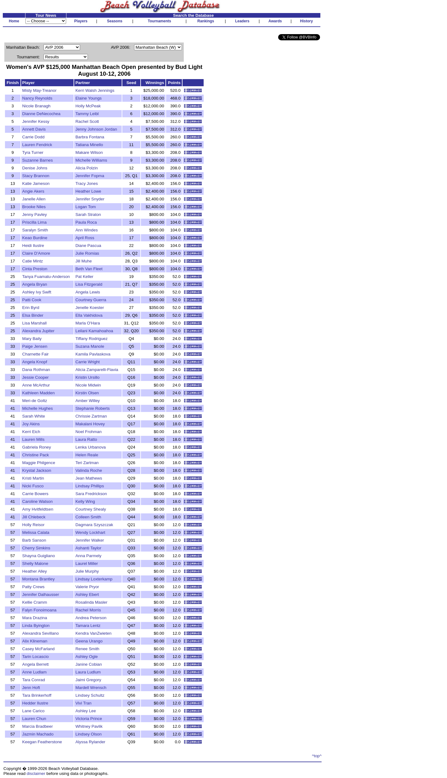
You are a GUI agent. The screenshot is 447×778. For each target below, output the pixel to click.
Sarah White (33, 416)
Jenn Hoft (31, 687)
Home (14, 21)
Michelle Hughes (37, 408)
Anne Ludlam (34, 672)
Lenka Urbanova (90, 447)
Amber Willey (87, 400)
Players (81, 21)
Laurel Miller (86, 563)
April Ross (84, 237)
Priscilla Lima (34, 222)
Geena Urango (88, 641)
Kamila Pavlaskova (93, 354)
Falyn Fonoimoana (39, 610)
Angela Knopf (34, 362)
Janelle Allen (34, 199)
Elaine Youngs (88, 98)
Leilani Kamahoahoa (94, 331)
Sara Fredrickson (91, 493)
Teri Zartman (87, 462)
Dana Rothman (36, 369)
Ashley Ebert (87, 594)
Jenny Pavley (34, 214)
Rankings (205, 21)
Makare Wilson (89, 152)
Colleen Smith (88, 517)
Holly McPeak (88, 106)
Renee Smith (87, 648)
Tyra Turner (32, 152)
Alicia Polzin (86, 168)
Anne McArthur (36, 385)
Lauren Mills (33, 439)
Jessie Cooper (35, 377)
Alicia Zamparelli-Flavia (96, 369)
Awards (275, 21)
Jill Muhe (83, 261)
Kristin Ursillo (87, 377)
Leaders (242, 21)
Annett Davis (34, 129)
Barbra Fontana (89, 137)
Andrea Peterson (90, 617)
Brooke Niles (34, 206)
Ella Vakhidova (88, 315)
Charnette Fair (35, 354)
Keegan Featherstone (42, 742)
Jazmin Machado (38, 734)
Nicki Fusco (33, 486)
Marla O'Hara (87, 323)
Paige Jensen (34, 346)
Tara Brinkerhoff (37, 695)
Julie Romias (87, 253)
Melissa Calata (35, 532)
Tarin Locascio (35, 656)
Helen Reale (86, 455)
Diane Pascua (88, 245)
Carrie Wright (87, 362)
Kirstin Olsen (87, 393)
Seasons (114, 21)
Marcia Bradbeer (37, 726)
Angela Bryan (34, 284)
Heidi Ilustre (33, 245)
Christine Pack (35, 455)
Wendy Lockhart (90, 532)
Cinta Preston (34, 268)
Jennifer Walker (89, 540)
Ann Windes (86, 230)
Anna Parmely (88, 555)
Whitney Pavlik (88, 726)
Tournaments (159, 21)
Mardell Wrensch (90, 687)
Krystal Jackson (36, 470)
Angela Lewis (87, 292)
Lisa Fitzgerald (88, 284)
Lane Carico (33, 711)
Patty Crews (33, 586)
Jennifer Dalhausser (40, 594)
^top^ (317, 755)
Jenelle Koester (89, 307)
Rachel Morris (88, 610)
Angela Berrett (35, 664)
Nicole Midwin (88, 385)
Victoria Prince (88, 718)
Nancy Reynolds (37, 98)
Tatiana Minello (89, 144)
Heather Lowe (88, 191)
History (306, 21)
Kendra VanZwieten (93, 633)
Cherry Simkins (36, 548)
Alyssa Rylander (90, 742)
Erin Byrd (30, 307)
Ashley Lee (85, 711)
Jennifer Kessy (35, 121)
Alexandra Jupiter (38, 331)
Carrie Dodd (33, 137)
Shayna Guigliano (38, 555)
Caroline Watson (37, 501)
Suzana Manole (89, 346)
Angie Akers (33, 191)
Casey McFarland (38, 648)
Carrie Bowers (35, 493)
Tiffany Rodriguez (91, 338)
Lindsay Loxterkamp (93, 579)
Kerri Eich (31, 431)
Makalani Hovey (90, 424)
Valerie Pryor (87, 586)
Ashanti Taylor (88, 548)
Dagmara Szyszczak (94, 524)
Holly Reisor (33, 524)
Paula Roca (86, 222)
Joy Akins (31, 424)
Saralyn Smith (35, 230)
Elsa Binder (32, 315)
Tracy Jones (86, 183)
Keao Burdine (34, 237)
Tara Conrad (33, 679)
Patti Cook (32, 299)
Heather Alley (34, 571)
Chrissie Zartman (91, 416)
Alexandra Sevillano (40, 633)
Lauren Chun (34, 718)
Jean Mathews (88, 478)
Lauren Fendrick (37, 144)
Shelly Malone (35, 563)
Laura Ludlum (88, 672)
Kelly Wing (85, 501)
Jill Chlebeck (34, 517)
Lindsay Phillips (89, 486)
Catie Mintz (32, 261)
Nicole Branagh (36, 106)
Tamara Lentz (88, 625)
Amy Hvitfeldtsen (37, 509)
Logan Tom (85, 206)
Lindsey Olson (88, 734)
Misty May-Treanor (39, 90)
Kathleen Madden (38, 393)
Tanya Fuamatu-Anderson (46, 276)
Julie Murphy (87, 571)
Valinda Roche (88, 470)
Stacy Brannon (35, 175)
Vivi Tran (83, 703)
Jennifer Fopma (89, 175)
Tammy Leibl (87, 113)
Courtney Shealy (90, 509)
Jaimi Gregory (88, 679)
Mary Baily (32, 338)
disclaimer (36, 773)
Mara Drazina (34, 617)
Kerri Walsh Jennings (94, 90)
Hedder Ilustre (35, 703)
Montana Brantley (38, 579)
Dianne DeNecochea (41, 113)
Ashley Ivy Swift (36, 292)
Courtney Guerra (90, 299)
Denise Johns (34, 168)
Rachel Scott (87, 121)
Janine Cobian (88, 664)
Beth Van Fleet (88, 268)
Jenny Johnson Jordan (96, 129)
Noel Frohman (88, 431)
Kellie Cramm (34, 602)
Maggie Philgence (38, 462)
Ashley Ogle (86, 656)
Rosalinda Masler (91, 602)
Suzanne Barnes (37, 160)
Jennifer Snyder (89, 199)
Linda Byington (36, 625)
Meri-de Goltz (34, 400)
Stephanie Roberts (92, 408)
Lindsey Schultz (89, 695)
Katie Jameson (36, 183)
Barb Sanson (34, 540)
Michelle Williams (91, 160)
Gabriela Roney (36, 447)
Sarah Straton (88, 214)
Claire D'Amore (36, 253)
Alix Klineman (34, 641)
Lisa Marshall (34, 323)
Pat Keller (84, 276)
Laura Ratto (86, 439)
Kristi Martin (33, 478)
